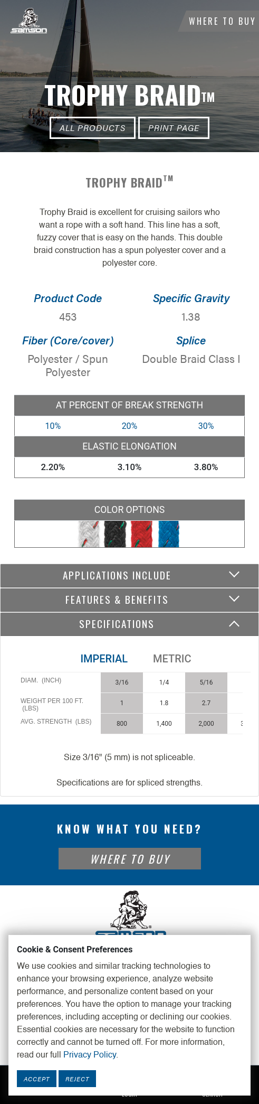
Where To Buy (222, 21)
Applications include (117, 575)
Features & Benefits (117, 599)
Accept (37, 1078)
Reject (77, 1078)
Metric (172, 658)
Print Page (173, 127)
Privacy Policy (89, 1055)
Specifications (117, 623)
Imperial (104, 658)
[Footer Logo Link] (130, 915)
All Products (93, 127)
